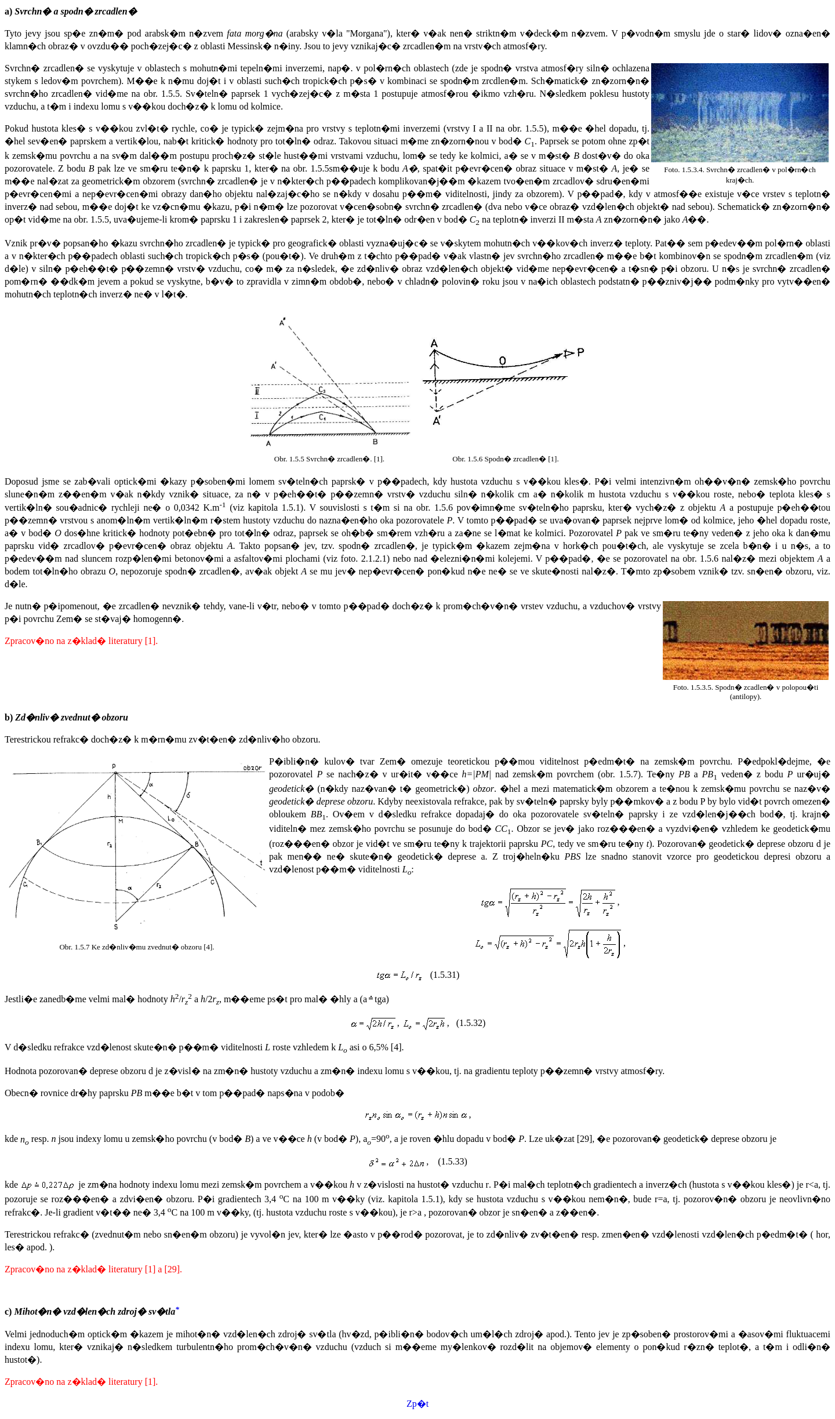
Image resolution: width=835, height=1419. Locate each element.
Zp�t (417, 1404)
